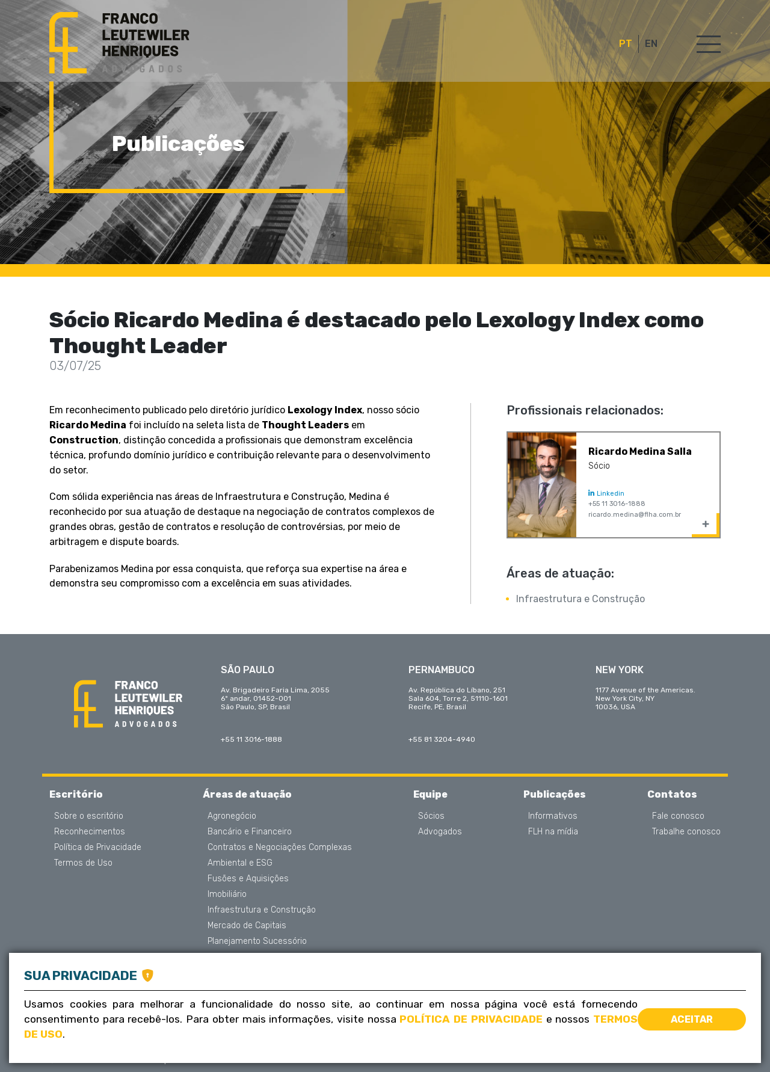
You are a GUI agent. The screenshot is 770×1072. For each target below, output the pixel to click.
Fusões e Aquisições (248, 879)
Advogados (440, 832)
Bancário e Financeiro (250, 832)
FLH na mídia (553, 832)
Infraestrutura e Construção (580, 599)
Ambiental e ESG (240, 863)
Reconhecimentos (89, 832)
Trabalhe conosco (686, 832)
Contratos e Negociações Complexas (280, 847)
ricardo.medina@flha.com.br (634, 515)
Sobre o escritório (88, 816)
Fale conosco (678, 816)
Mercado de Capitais (247, 926)
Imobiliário (227, 894)
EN (651, 44)
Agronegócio (232, 816)
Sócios (431, 816)
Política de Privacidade (97, 847)
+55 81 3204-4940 (441, 739)
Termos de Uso (83, 863)
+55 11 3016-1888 (616, 504)
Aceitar (692, 1019)
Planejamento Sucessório (257, 941)
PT (625, 44)
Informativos (553, 816)
